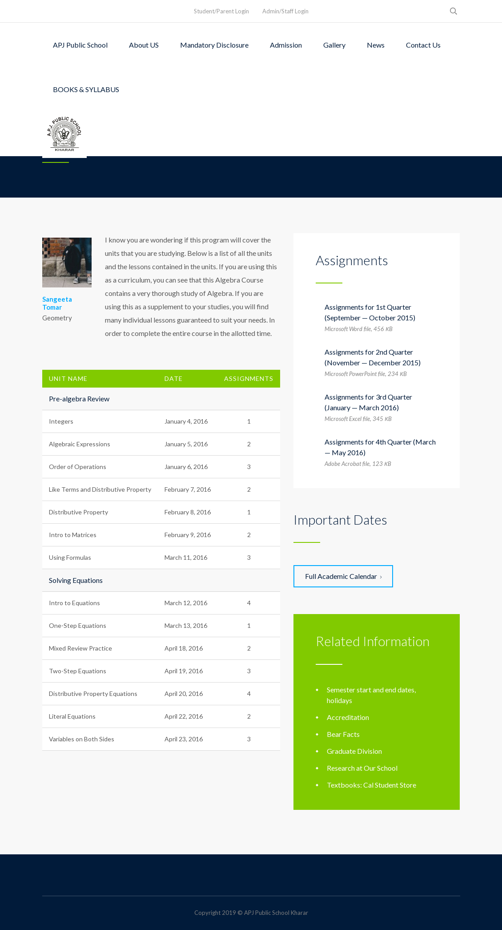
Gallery (334, 44)
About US (144, 44)
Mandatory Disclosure (214, 44)
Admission (286, 44)
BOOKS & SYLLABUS (86, 89)
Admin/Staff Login (285, 11)
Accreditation (348, 717)
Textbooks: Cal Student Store (371, 784)
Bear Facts (343, 734)
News (376, 44)
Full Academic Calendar (343, 576)
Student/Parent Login (221, 11)
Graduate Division (354, 751)
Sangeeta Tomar (57, 303)
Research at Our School (362, 768)
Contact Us (423, 44)
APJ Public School (80, 44)
